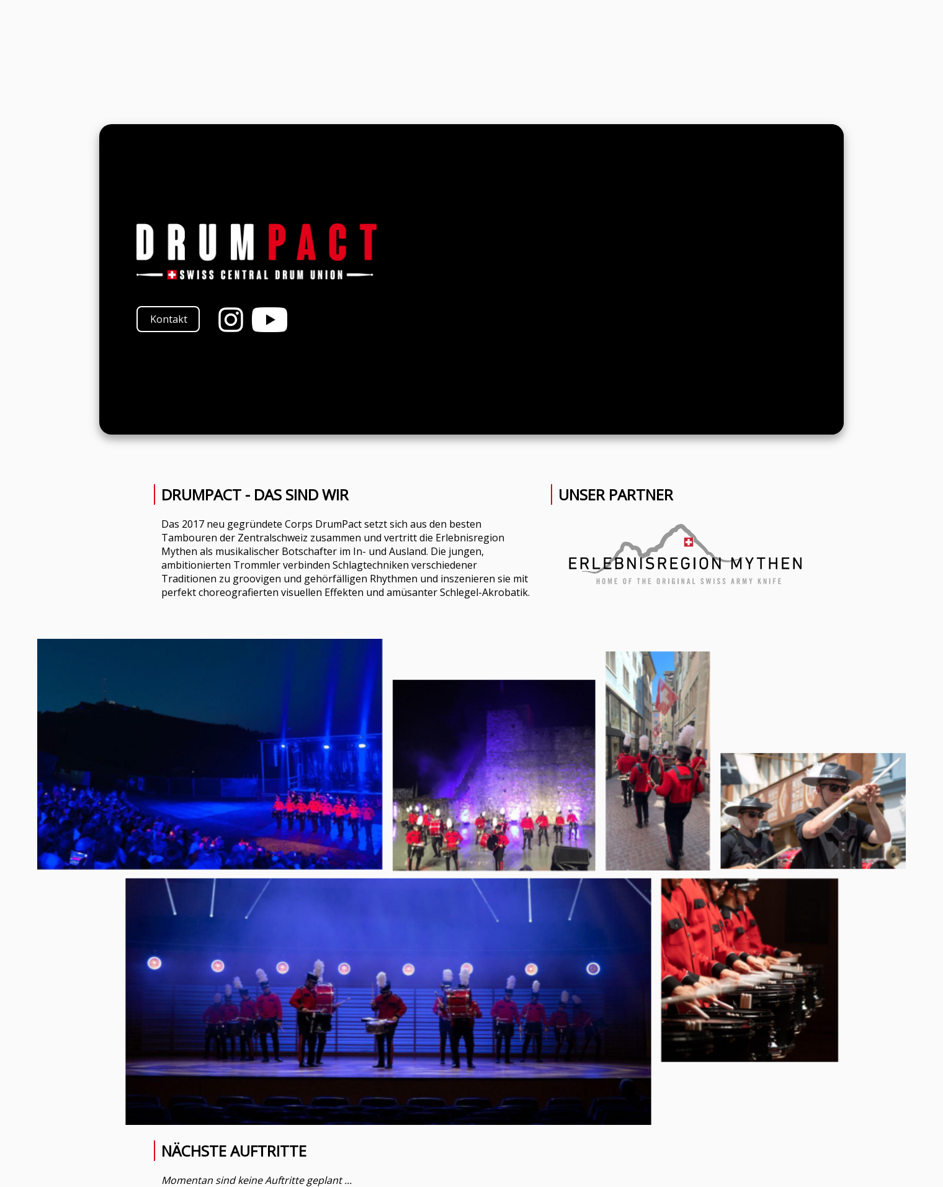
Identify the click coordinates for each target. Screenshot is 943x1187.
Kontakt (168, 319)
